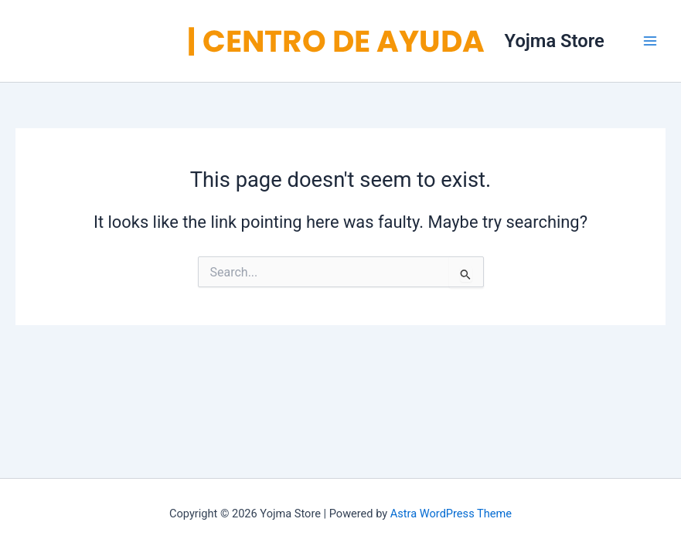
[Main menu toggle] (650, 40)
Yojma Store (554, 41)
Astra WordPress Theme (451, 513)
